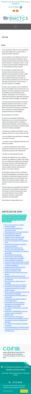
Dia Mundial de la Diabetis (13, 235)
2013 (13, 219)
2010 (4, 221)
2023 (14, 216)
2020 (4, 217)
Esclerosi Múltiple (10, 226)
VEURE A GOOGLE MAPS (15, 370)
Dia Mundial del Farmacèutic (13, 255)
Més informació (8, 391)
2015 (4, 219)
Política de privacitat (15, 373)
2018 (14, 217)
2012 (18, 219)
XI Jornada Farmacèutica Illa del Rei (15, 285)
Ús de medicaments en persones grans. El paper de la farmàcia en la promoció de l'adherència (17, 329)
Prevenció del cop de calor (13, 269)
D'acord (24, 391)
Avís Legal (5, 373)
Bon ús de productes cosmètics (14, 225)
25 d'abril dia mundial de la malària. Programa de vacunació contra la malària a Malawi (15, 288)
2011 (23, 219)
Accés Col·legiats (15, 7)
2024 (9, 216)
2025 (4, 216)
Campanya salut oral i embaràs (14, 239)
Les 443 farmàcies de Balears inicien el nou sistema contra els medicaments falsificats (17, 320)
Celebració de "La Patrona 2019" (14, 237)
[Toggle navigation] (15, 26)
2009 (9, 221)
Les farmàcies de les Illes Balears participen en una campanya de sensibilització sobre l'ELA (15, 304)
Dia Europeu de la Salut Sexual (14, 316)
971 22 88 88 (15, 382)
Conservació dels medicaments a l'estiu (17, 262)
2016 (23, 217)
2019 (9, 217)
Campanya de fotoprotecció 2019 (15, 267)
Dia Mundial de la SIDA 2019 (13, 233)
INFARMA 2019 (9, 315)
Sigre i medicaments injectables (14, 258)
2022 (19, 216)
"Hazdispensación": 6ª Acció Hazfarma (16, 232)
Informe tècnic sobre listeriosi (14, 256)
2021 (24, 216)
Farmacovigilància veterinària (14, 260)
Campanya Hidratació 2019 (13, 271)
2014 (9, 219)
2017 (19, 217)
